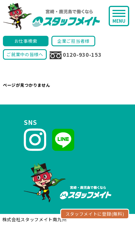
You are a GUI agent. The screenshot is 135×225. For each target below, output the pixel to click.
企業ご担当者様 (73, 41)
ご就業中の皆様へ (24, 54)
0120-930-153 (75, 55)
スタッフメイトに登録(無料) (94, 214)
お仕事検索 (25, 41)
